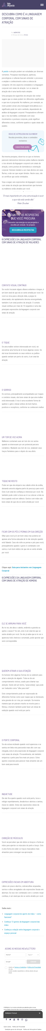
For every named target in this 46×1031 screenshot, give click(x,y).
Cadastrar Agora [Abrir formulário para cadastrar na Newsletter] (22, 147)
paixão (5, 71)
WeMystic (17, 32)
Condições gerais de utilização (13, 1029)
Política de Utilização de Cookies (32, 1029)
